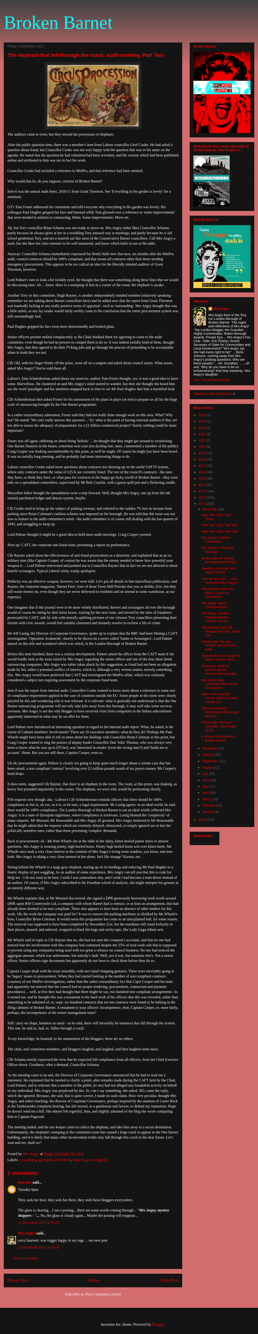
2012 (202, 497)
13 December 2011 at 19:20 (38, 1247)
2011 (202, 504)
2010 (202, 819)
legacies (79, 1160)
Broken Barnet (58, 22)
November (210, 748)
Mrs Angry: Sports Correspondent (214, 605)
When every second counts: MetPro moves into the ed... (219, 698)
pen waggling (97, 1160)
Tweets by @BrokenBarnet (212, 394)
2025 (202, 421)
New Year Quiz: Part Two (220, 525)
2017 (202, 465)
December (210, 509)
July (205, 774)
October (208, 754)
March (207, 799)
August (207, 767)
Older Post (169, 1280)
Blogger (158, 1324)
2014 (202, 485)
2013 (202, 491)
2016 (202, 472)
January (208, 812)
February (209, 805)
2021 (202, 440)
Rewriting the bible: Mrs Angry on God (218, 570)
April (206, 793)
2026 (202, 415)
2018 (202, 459)
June (206, 780)
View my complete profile (211, 380)
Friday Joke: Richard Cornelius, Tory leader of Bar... (219, 726)
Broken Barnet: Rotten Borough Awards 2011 (219, 560)
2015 (202, 478)
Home (93, 1280)
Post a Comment (25, 1258)
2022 (202, 434)
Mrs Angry (26, 1233)
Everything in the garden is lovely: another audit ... (221, 658)
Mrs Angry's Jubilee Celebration (216, 539)
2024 (202, 428)
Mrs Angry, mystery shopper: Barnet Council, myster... (216, 617)
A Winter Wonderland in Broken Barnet (219, 738)
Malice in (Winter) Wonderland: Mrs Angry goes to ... (220, 712)
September (210, 761)
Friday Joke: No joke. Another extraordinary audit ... (219, 645)
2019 (202, 453)
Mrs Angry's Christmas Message (218, 550)
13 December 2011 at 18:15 (38, 1222)
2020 (202, 446)
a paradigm (27, 1160)
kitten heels (62, 1160)
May (205, 786)
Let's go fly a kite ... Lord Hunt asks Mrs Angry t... (221, 580)
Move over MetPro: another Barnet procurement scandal (218, 670)
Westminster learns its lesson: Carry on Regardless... (217, 593)
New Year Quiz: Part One (220, 531)
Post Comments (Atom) (103, 1294)
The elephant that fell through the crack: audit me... (220, 631)
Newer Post (17, 1280)
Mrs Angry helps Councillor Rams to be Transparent (219, 684)
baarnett (25, 1182)
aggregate (45, 1160)
